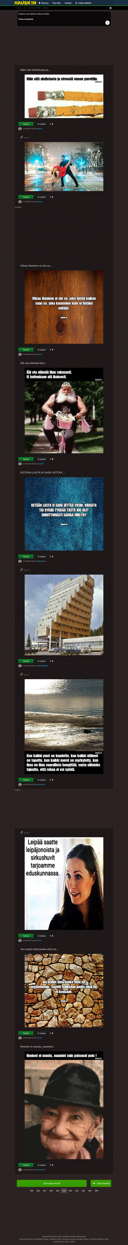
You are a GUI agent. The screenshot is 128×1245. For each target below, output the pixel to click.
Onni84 (41, 464)
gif (24, 8)
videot (46, 8)
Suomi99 (41, 1170)
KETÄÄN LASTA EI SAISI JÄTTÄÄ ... (42, 472)
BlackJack (42, 561)
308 (38, 1191)
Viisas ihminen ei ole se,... (36, 265)
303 (70, 1191)
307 (44, 1191)
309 (31, 1191)
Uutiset (68, 3)
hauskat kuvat (34, 8)
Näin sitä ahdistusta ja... (35, 69)
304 (63, 1191)
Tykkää (26, 124)
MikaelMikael (43, 666)
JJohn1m (41, 784)
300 (89, 1191)
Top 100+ (56, 3)
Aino (40, 1038)
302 (76, 1191)
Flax (39, 940)
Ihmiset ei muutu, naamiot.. (37, 1046)
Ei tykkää (42, 124)
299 (96, 1191)
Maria (40, 129)
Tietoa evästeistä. (25, 19)
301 (83, 1191)
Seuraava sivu (51, 1183)
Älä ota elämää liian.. (33, 363)
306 (51, 1191)
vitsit (18, 8)
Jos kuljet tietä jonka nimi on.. (39, 949)
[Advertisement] (64, 46)
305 (57, 1191)
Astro (40, 354)
